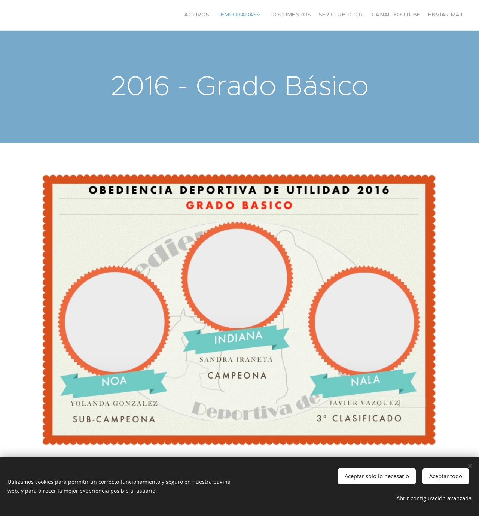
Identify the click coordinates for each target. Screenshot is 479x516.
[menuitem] (422, 15)
